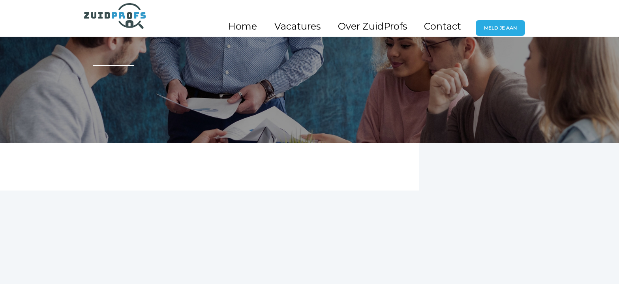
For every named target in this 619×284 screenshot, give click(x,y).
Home (316, 17)
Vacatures (354, 17)
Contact (456, 17)
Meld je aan (506, 18)
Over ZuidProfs (407, 17)
